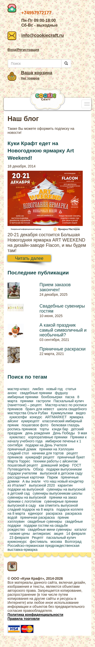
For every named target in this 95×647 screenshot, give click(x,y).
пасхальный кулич (61, 538)
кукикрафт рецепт (40, 457)
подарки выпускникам (64, 469)
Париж (52, 477)
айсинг (13, 421)
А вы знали (31, 481)
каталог (80, 529)
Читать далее (29, 258)
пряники (26, 401)
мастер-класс (18, 389)
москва (56, 542)
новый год (54, 389)
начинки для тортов (48, 453)
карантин (65, 485)
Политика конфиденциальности (35, 615)
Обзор (38, 469)
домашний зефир (55, 465)
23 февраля (19, 538)
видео (81, 413)
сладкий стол (18, 453)
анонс (12, 393)
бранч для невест (40, 409)
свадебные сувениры (45, 521)
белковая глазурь (65, 425)
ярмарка (76, 417)
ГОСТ (76, 465)
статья (71, 389)
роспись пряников (22, 429)
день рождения (37, 433)
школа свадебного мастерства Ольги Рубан (47, 411)
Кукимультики (62, 413)
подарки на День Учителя (46, 445)
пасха (69, 397)
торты (44, 429)
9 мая (82, 433)
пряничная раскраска (37, 517)
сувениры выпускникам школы (57, 493)
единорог (35, 513)
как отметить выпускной (58, 505)
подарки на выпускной (26, 489)
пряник (63, 517)
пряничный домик (22, 449)
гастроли (43, 401)
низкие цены (20, 534)
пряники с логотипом (24, 501)
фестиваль (39, 542)
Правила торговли (24, 619)
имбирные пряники (23, 397)
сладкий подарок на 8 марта (30, 509)
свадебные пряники (36, 393)
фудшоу (61, 393)
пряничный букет (71, 457)
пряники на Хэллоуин (56, 449)
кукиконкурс (17, 542)
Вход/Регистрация (23, 50)
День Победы (64, 433)
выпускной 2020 (42, 485)
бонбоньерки (51, 397)
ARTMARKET (56, 417)
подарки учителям (22, 473)
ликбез (37, 389)
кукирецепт (30, 421)
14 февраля (76, 534)
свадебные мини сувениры (50, 529)
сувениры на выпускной (27, 497)
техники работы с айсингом (55, 461)
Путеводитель (19, 469)
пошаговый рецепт (23, 465)
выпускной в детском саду (61, 473)
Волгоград (73, 542)
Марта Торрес (19, 461)
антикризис (42, 534)
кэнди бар (60, 429)
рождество (16, 529)
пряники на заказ (63, 497)
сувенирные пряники (61, 501)
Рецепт (37, 538)
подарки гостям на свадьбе (46, 525)
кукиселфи (18, 417)
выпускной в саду (22, 505)
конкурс (36, 417)
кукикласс (17, 437)
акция (58, 534)
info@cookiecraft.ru (36, 35)
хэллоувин (16, 521)
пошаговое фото (35, 425)
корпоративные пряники (47, 437)
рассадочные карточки (26, 477)
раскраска (54, 513)
